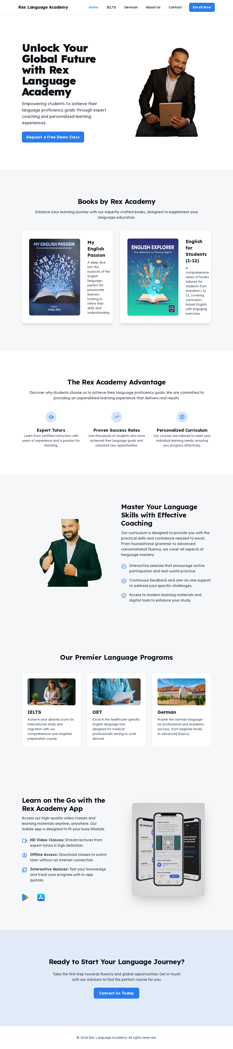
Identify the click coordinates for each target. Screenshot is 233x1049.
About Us (153, 7)
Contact (175, 7)
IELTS (111, 7)
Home (93, 7)
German (131, 7)
